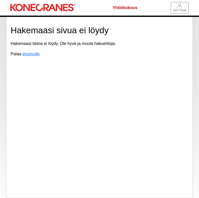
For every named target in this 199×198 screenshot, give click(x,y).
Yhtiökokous (125, 7)
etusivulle (31, 54)
